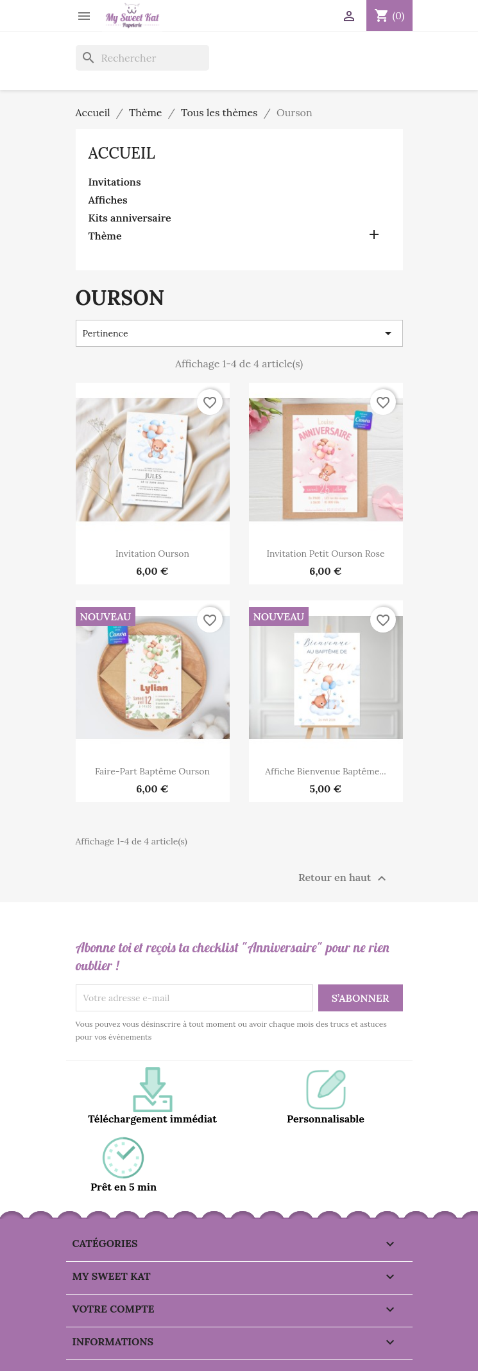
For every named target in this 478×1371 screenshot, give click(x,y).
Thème (105, 235)
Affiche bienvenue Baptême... (325, 771)
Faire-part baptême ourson (152, 771)
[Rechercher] (142, 58)
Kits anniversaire (130, 217)
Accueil (122, 153)
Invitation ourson (152, 553)
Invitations (115, 181)
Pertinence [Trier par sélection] (239, 333)
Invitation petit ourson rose (325, 553)
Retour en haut (343, 878)
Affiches (108, 199)
